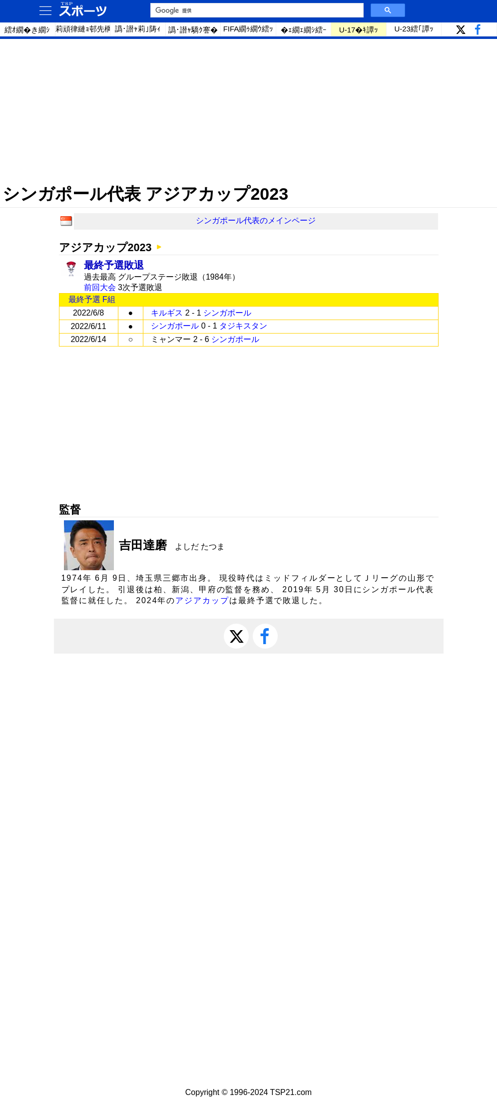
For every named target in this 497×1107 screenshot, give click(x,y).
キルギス (167, 313)
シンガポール (227, 313)
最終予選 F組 (91, 299)
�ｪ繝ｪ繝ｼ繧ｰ (304, 29)
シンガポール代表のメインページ (256, 220)
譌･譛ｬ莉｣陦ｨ (138, 28)
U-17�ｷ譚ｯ (359, 29)
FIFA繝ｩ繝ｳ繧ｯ (248, 28)
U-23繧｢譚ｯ (414, 28)
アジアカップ (202, 600)
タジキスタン (243, 326)
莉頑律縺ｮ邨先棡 (83, 28)
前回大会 (100, 287)
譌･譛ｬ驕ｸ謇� (193, 29)
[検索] (256, 10)
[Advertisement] (248, 111)
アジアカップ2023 (105, 247)
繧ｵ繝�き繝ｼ (27, 29)
